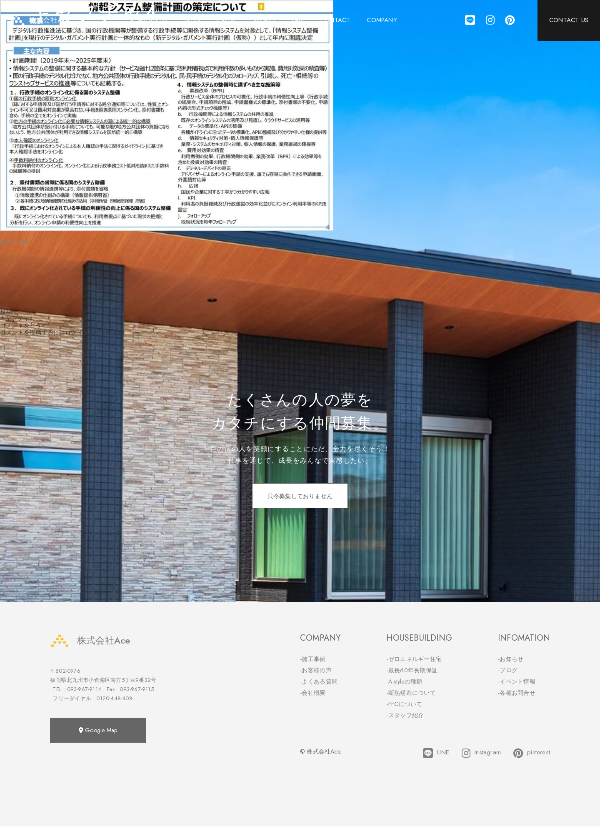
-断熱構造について (411, 693)
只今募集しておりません (300, 496)
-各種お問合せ (516, 693)
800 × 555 (14, 242)
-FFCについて (404, 704)
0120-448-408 (114, 698)
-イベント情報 (516, 681)
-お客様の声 (316, 670)
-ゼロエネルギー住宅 (414, 659)
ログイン (77, 332)
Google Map (98, 730)
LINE (436, 753)
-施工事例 (313, 659)
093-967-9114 (84, 689)
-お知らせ (511, 659)
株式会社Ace (90, 640)
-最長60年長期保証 (412, 670)
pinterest (531, 753)
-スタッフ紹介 (405, 715)
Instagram (481, 753)
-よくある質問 (319, 681)
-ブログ (508, 670)
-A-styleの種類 (404, 681)
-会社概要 (313, 693)
